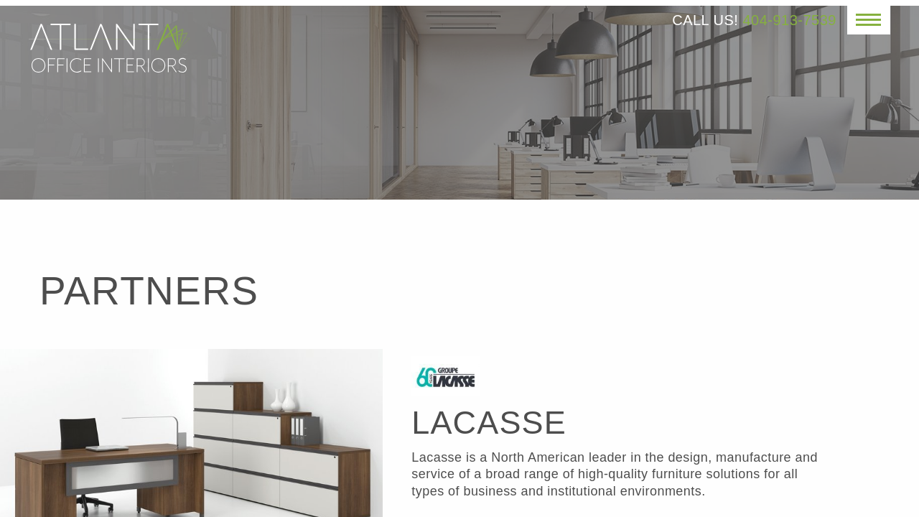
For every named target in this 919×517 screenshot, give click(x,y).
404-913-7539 (789, 20)
